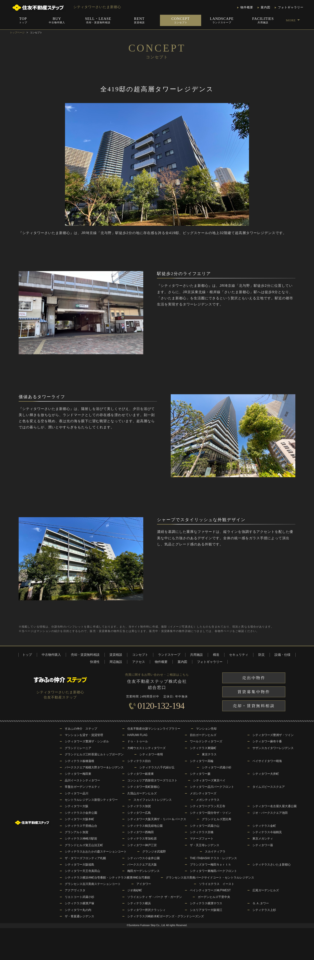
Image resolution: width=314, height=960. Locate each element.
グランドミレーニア (78, 748)
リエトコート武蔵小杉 (79, 897)
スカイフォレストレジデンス (152, 800)
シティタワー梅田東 (78, 774)
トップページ (17, 32)
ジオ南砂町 (134, 890)
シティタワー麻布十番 (267, 741)
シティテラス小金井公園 (81, 813)
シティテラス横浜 (139, 903)
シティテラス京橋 (201, 832)
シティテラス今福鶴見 (267, 832)
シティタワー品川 (76, 793)
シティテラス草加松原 (142, 838)
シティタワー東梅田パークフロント (213, 871)
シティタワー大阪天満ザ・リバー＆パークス (156, 819)
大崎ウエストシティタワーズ (146, 748)
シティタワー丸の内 (78, 910)
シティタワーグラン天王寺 (207, 806)
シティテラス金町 (264, 826)
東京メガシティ (262, 838)
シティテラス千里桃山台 (81, 826)
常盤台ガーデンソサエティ (82, 787)
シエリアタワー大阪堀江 (206, 910)
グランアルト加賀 (76, 832)
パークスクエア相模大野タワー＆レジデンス (94, 767)
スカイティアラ (215, 851)
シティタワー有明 (151, 754)
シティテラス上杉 (264, 910)
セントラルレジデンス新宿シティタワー (91, 800)
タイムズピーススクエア (268, 787)
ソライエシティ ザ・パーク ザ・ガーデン (154, 897)
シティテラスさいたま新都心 (271, 864)
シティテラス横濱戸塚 (79, 903)
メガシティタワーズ (203, 793)
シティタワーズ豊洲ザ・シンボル (87, 741)
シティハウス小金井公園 (143, 858)
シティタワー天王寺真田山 (82, 871)
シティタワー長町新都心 (143, 787)
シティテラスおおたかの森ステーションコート (96, 851)
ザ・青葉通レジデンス (79, 916)
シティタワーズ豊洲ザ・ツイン (273, 735)
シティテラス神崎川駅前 (81, 838)
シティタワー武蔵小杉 (216, 767)
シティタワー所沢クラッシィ (146, 910)
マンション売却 (206, 728)
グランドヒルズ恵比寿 (216, 819)
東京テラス (209, 754)
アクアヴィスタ (75, 890)
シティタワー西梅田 (140, 832)
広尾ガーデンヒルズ (265, 890)
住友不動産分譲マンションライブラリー (153, 728)
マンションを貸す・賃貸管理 (84, 735)
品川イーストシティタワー (82, 780)
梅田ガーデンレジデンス (143, 871)
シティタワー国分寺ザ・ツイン (210, 813)
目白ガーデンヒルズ (203, 735)
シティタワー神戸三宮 (142, 845)
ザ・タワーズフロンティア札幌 (85, 858)
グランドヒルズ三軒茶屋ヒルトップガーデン (94, 754)
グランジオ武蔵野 (154, 851)
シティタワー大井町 (265, 774)
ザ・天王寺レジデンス (204, 845)
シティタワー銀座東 (140, 774)
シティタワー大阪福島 (79, 864)
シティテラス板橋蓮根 (79, 761)
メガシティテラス (208, 800)
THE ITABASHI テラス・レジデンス (213, 858)
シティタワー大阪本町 (79, 819)
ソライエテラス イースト (216, 884)
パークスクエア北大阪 (142, 864)
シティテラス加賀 (139, 806)
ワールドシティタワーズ (206, 741)
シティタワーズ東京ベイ (209, 780)
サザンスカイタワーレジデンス (273, 748)
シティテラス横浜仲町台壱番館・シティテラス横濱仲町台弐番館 (107, 877)
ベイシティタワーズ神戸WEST (210, 890)
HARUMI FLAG (137, 735)
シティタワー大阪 (76, 806)
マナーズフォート (201, 838)
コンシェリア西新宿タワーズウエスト (152, 780)
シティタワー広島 (139, 813)
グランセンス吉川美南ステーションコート (93, 884)
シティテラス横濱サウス (206, 903)
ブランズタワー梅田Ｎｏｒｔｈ (210, 864)
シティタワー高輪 (201, 761)
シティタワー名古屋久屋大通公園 (274, 806)
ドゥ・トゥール (137, 741)
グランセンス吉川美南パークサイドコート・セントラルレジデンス (210, 877)
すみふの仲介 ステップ (81, 728)
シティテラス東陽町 (203, 748)
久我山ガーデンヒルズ (142, 793)
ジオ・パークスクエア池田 (270, 813)
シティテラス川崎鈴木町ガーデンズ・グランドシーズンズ (165, 916)
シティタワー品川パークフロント (212, 787)
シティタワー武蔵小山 (204, 826)
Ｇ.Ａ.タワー (260, 903)
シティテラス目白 (139, 761)
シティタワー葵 (262, 845)
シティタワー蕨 (200, 774)
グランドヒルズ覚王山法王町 (84, 845)
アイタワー (143, 884)
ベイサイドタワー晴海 (267, 761)
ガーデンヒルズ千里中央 (214, 897)
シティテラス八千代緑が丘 (157, 767)
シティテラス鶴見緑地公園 (145, 826)
